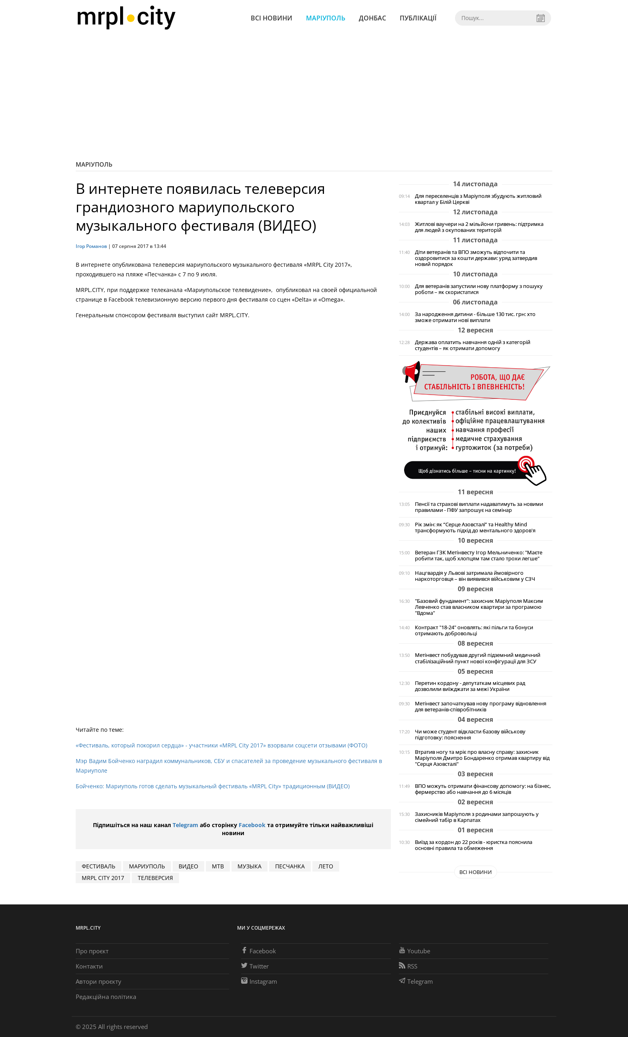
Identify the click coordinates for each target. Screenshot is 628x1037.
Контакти (89, 966)
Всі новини (271, 18)
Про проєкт (92, 951)
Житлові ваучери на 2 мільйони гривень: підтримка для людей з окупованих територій (479, 227)
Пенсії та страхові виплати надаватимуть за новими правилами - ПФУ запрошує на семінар (479, 507)
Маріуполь (325, 18)
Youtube (414, 951)
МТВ (218, 866)
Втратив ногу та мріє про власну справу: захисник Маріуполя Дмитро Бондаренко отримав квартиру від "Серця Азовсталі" (482, 758)
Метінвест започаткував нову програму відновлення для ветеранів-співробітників (480, 707)
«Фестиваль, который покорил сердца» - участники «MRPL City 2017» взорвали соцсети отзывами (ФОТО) (221, 745)
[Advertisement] (314, 96)
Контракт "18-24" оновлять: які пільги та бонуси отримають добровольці (474, 630)
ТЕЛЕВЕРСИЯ (155, 878)
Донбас (372, 18)
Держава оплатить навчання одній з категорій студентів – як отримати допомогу (472, 345)
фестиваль (98, 866)
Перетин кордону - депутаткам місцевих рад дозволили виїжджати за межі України (470, 686)
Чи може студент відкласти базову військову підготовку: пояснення (470, 735)
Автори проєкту (98, 981)
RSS (408, 966)
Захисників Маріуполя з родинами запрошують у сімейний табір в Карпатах (477, 817)
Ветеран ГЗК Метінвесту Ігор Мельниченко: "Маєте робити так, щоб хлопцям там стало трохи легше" (478, 556)
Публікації (418, 18)
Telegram (185, 825)
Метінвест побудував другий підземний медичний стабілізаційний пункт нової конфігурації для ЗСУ (477, 658)
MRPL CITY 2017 (103, 878)
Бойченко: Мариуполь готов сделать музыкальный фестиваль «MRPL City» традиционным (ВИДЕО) (213, 786)
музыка (250, 866)
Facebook (252, 825)
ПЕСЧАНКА (290, 866)
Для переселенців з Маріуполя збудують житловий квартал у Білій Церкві (478, 199)
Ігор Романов (91, 246)
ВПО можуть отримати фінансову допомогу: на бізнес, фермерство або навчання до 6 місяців (483, 789)
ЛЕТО (325, 866)
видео (188, 866)
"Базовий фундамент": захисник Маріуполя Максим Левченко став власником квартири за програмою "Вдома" (479, 607)
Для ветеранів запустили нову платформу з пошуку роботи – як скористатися (479, 289)
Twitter (255, 966)
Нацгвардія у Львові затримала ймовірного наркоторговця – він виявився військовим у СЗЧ (475, 576)
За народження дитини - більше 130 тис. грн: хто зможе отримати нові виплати (475, 317)
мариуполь (147, 866)
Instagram (259, 981)
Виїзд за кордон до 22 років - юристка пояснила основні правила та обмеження (473, 845)
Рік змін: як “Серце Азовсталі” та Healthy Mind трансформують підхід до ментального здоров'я (475, 528)
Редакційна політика (106, 997)
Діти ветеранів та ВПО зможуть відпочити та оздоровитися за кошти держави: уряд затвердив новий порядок (476, 258)
